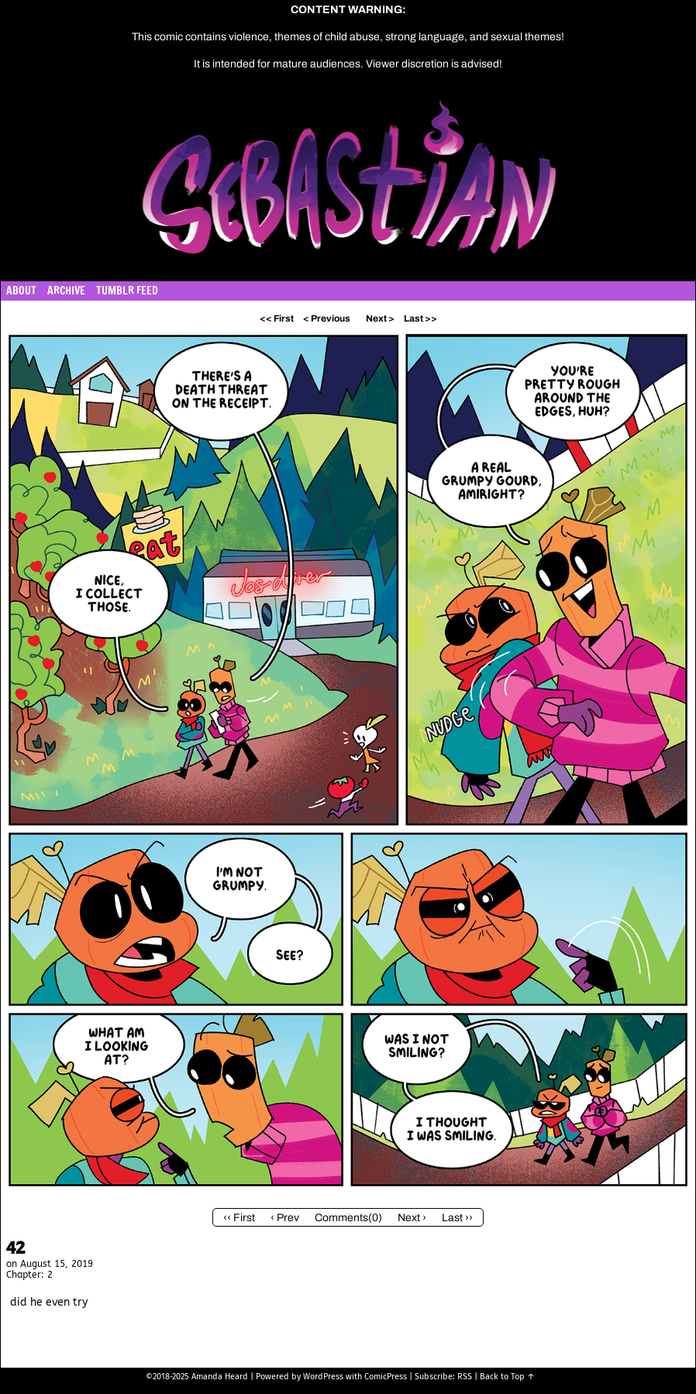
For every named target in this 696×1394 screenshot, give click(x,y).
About (21, 290)
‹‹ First (239, 1218)
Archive (66, 290)
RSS (464, 1377)
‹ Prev (284, 1218)
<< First (277, 318)
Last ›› (457, 1218)
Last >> (420, 318)
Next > (380, 318)
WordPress (323, 1377)
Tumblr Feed (127, 290)
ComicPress (385, 1377)
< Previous (326, 318)
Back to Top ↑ (507, 1377)
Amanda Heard (219, 1377)
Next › (412, 1218)
